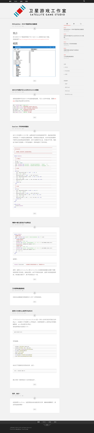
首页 (10, 1)
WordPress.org (68, 94)
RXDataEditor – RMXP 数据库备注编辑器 (31, 24)
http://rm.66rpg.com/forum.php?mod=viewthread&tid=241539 (36, 39)
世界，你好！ (18, 393)
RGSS (14, 1)
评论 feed (67, 90)
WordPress (18, 429)
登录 (66, 83)
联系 (23, 1)
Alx (27, 429)
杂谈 (18, 1)
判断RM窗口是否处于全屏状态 (26, 222)
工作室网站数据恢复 (21, 288)
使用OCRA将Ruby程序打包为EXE (27, 310)
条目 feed (67, 87)
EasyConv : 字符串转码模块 (24, 126)
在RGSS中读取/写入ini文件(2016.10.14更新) (32, 89)
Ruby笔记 (14, 312)
